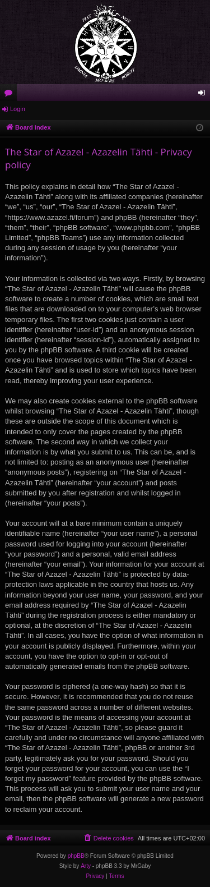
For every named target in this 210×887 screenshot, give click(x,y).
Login (17, 108)
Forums (10, 95)
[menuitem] (108, 838)
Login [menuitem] (204, 95)
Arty (86, 866)
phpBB (76, 856)
